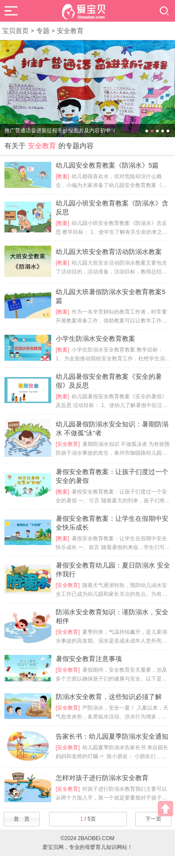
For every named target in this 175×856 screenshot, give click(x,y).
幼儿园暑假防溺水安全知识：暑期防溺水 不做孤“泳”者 (112, 428)
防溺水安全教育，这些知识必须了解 (109, 696)
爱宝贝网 (53, 847)
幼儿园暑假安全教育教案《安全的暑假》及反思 (109, 381)
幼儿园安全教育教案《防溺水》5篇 (107, 165)
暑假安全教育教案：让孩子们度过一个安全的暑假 (112, 476)
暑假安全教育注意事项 (89, 658)
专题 (42, 30)
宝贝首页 (15, 30)
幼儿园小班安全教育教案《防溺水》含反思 (112, 207)
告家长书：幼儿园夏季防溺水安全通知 (112, 736)
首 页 (22, 819)
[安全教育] (68, 444)
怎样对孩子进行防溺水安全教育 (102, 777)
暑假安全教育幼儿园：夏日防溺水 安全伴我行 (113, 569)
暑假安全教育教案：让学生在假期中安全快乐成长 (112, 523)
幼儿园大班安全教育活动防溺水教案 (109, 251)
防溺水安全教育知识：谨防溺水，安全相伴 (112, 616)
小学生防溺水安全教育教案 (95, 338)
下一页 (153, 819)
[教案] (62, 176)
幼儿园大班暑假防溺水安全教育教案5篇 (110, 296)
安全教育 (70, 30)
